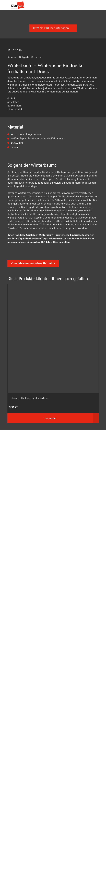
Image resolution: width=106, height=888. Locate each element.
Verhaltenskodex (20, 774)
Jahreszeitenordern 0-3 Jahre (35, 303)
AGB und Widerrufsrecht (24, 721)
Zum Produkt (24, 451)
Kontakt (15, 727)
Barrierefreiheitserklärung (25, 791)
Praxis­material (29, 21)
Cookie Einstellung (22, 710)
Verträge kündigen (21, 871)
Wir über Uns (18, 763)
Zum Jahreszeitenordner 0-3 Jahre (33, 350)
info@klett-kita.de (28, 670)
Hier (55, 303)
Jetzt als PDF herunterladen (53, 89)
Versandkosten (33, 866)
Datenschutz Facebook (24, 715)
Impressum (17, 757)
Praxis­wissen (53, 21)
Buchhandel (18, 733)
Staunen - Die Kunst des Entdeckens (29, 428)
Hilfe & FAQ (18, 698)
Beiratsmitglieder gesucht (25, 786)
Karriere (15, 768)
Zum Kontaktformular (30, 622)
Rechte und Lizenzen (23, 744)
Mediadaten (18, 738)
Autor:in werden (20, 780)
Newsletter (17, 803)
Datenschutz (18, 704)
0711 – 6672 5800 (29, 657)
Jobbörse (16, 797)
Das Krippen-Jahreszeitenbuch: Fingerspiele (74, 429)
